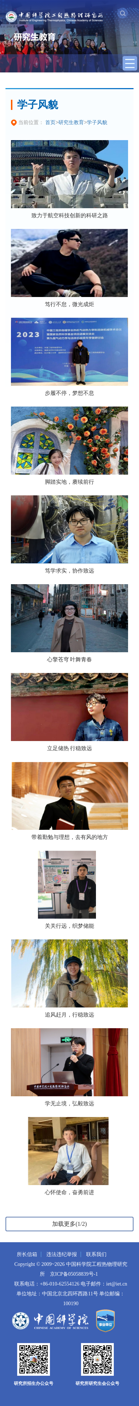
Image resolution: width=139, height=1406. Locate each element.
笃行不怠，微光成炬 (69, 304)
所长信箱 (27, 1254)
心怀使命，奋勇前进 (69, 1192)
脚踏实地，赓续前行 (69, 482)
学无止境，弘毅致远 (69, 1103)
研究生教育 (71, 122)
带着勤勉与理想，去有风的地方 (69, 837)
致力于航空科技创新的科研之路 (69, 215)
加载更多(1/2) (69, 1224)
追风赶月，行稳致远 (69, 1015)
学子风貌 (97, 122)
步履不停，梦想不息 (69, 393)
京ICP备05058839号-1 (74, 1274)
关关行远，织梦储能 (69, 926)
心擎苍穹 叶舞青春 (69, 659)
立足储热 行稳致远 (69, 748)
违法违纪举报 (61, 1254)
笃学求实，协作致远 (69, 571)
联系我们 (96, 1254)
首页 (50, 122)
